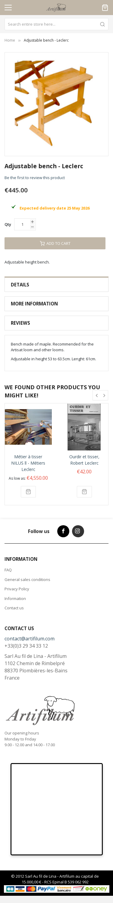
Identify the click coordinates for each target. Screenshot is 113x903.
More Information (34, 304)
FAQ (8, 570)
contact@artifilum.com (30, 638)
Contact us (14, 608)
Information (15, 598)
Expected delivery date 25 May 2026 (54, 208)
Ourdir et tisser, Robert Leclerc (84, 460)
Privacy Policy (17, 589)
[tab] (56, 284)
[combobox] (56, 24)
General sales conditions (27, 579)
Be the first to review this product (35, 177)
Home (10, 40)
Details (20, 285)
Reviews (20, 323)
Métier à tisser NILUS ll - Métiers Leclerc (28, 463)
